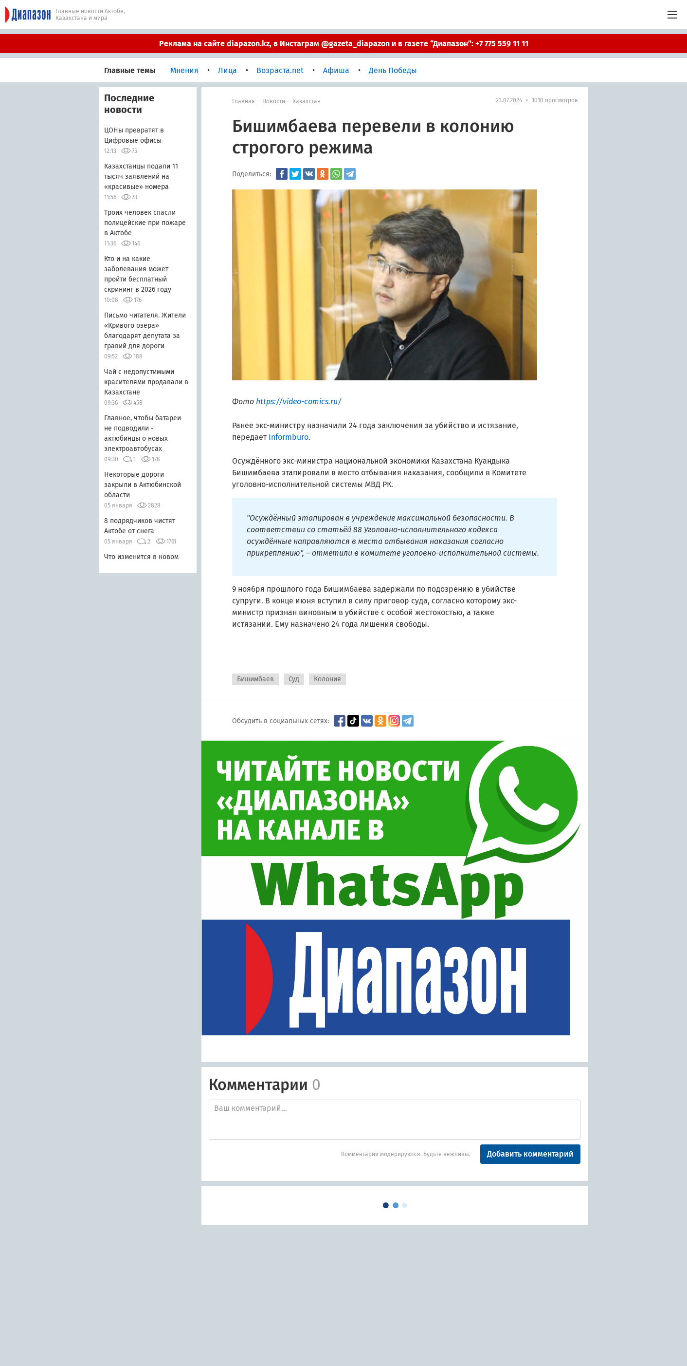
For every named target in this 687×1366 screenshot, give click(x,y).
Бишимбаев (255, 679)
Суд (294, 679)
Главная (243, 101)
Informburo (288, 437)
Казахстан (306, 101)
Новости (273, 101)
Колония (327, 679)
